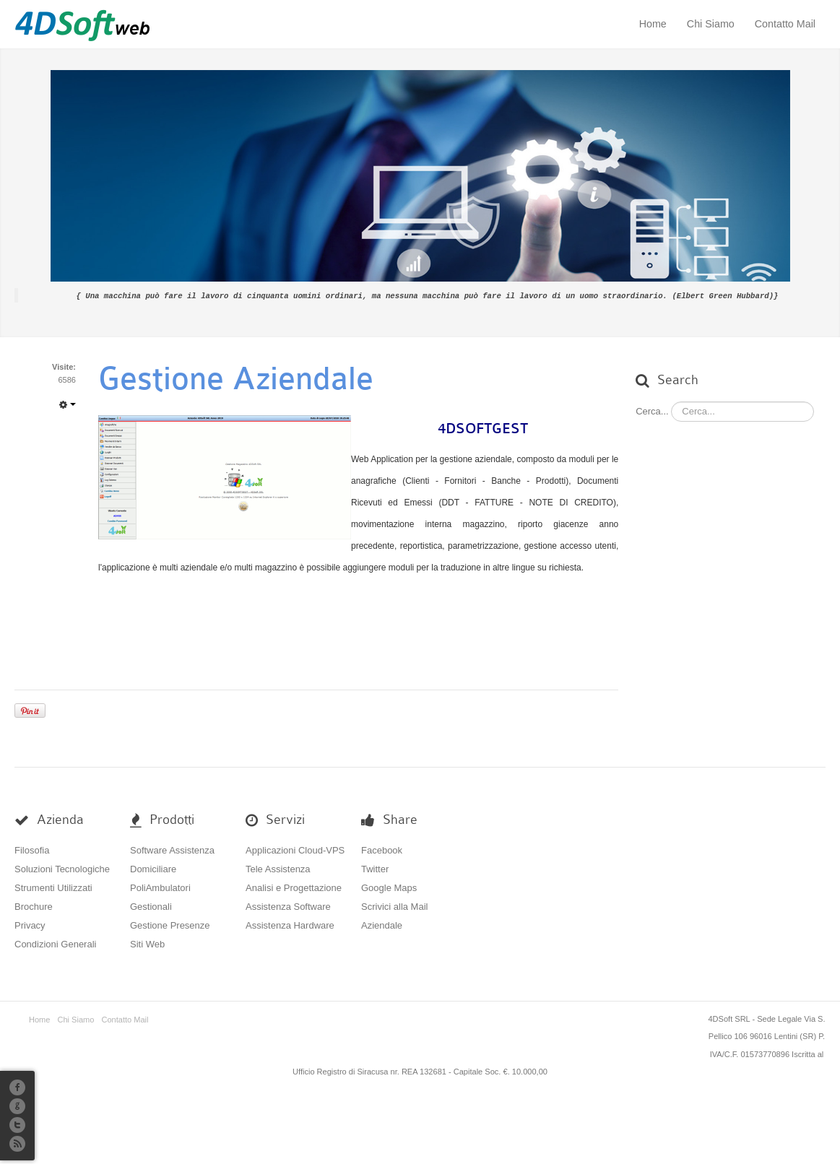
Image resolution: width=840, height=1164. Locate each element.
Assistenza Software (288, 905)
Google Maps (389, 887)
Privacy (30, 924)
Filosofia (31, 849)
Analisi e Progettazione (294, 887)
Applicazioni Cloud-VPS (295, 849)
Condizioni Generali (55, 943)
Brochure (33, 905)
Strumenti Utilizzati (53, 887)
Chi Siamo (711, 24)
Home (653, 24)
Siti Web (147, 943)
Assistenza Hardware (290, 924)
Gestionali (151, 905)
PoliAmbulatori (160, 887)
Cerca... (652, 410)
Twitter (375, 868)
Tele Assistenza (278, 868)
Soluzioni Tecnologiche (62, 868)
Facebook (381, 849)
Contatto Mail (785, 24)
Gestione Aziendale (235, 378)
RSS (17, 1144)
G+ (17, 1106)
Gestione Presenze (170, 924)
